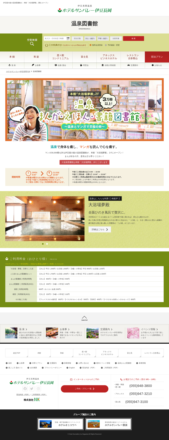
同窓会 (86, 65)
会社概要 (33, 368)
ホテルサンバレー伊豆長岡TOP (18, 72)
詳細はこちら (98, 229)
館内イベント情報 (103, 363)
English (72, 368)
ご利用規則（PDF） (111, 368)
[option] (44, 218)
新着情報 (67, 363)
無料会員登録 (97, 45)
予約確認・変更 (114, 45)
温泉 (10, 363)
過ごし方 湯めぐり (15, 368)
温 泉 (13, 65)
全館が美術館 (110, 65)
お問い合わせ (84, 363)
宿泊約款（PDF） (89, 368)
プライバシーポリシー (53, 368)
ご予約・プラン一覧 (83, 389)
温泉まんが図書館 (124, 363)
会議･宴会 (62, 65)
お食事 (38, 65)
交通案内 (134, 65)
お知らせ (158, 65)
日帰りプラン (37, 363)
